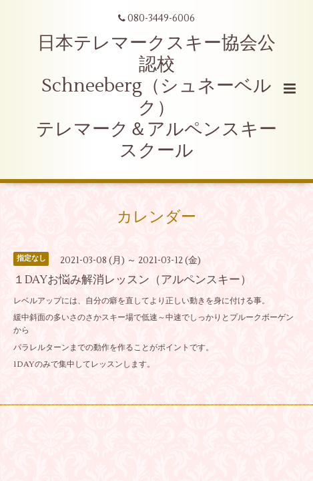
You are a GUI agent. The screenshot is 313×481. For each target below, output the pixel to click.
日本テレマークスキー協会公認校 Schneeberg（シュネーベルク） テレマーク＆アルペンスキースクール (156, 97)
